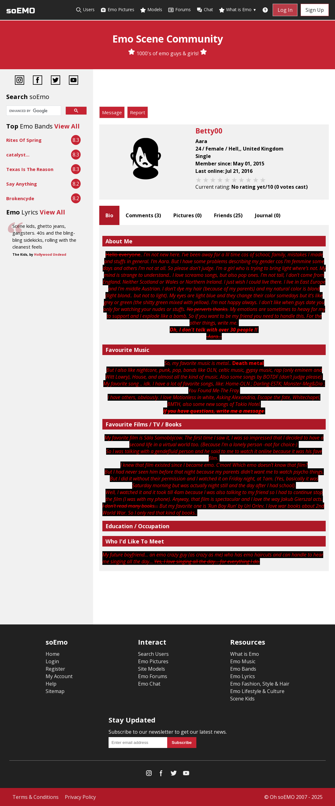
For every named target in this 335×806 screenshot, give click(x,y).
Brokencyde (20, 198)
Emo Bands (243, 668)
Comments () (143, 215)
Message (112, 112)
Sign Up (315, 10)
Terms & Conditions (35, 797)
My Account (59, 676)
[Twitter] (55, 80)
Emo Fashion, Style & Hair (259, 683)
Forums (179, 10)
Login (52, 661)
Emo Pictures (117, 10)
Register (55, 668)
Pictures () (187, 215)
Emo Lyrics (242, 676)
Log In (285, 10)
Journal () (267, 215)
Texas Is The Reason (29, 169)
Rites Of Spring (24, 140)
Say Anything (21, 184)
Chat (204, 10)
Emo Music (242, 661)
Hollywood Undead (50, 254)
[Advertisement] (214, 89)
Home (53, 654)
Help (51, 683)
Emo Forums (152, 676)
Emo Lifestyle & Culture (257, 691)
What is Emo (238, 10)
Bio (109, 215)
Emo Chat (149, 683)
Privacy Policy (80, 797)
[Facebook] (37, 80)
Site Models (151, 668)
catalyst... (17, 154)
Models (151, 10)
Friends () (228, 215)
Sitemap (55, 691)
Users (85, 10)
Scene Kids (242, 698)
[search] (33, 111)
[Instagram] (19, 80)
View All (67, 126)
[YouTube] (73, 80)
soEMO (20, 11)
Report (137, 112)
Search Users (153, 654)
